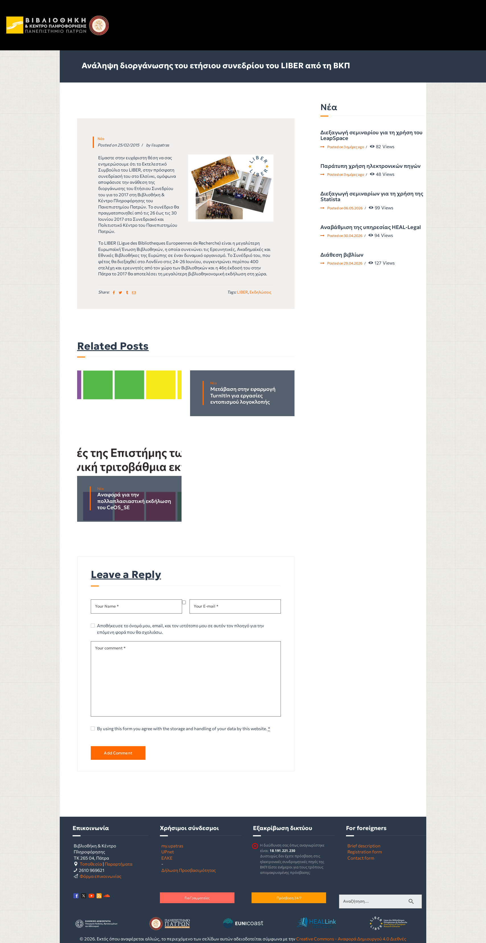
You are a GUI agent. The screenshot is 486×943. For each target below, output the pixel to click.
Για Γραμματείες (197, 898)
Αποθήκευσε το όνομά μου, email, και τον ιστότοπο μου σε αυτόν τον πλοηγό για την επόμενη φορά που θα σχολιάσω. (180, 629)
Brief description (363, 845)
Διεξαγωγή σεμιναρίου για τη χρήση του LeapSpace (371, 135)
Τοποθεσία (91, 863)
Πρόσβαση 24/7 (289, 898)
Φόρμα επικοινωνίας (100, 876)
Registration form (364, 851)
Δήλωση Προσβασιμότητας (188, 870)
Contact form (360, 858)
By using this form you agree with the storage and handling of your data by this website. (183, 728)
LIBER (242, 292)
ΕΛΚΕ (166, 858)
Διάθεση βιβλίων (341, 255)
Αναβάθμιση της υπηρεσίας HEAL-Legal (370, 227)
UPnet (167, 851)
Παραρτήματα (118, 863)
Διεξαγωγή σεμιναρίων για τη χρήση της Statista (371, 197)
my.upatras (172, 845)
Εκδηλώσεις (260, 292)
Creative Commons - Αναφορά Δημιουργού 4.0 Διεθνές (351, 938)
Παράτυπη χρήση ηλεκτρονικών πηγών (370, 166)
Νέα (101, 138)
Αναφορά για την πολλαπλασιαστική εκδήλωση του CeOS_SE (134, 501)
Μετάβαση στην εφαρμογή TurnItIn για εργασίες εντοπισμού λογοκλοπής (242, 395)
